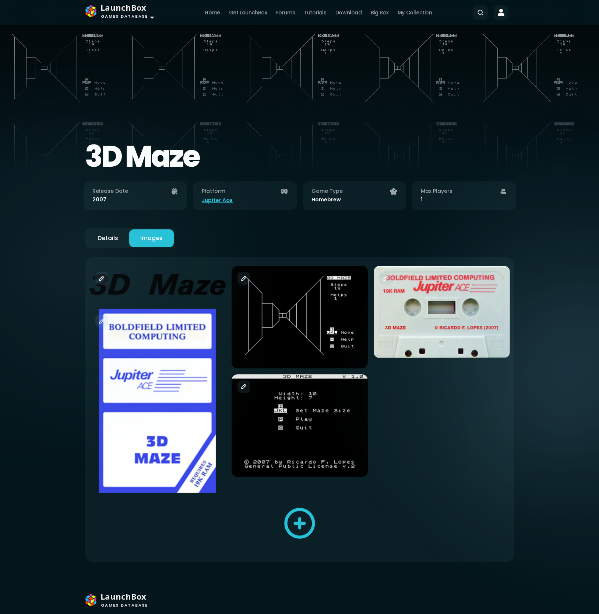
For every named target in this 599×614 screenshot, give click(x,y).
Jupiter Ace (217, 200)
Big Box (380, 12)
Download (348, 12)
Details (108, 238)
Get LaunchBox (248, 12)
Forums (285, 12)
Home (212, 12)
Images (151, 238)
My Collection (415, 12)
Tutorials (315, 12)
